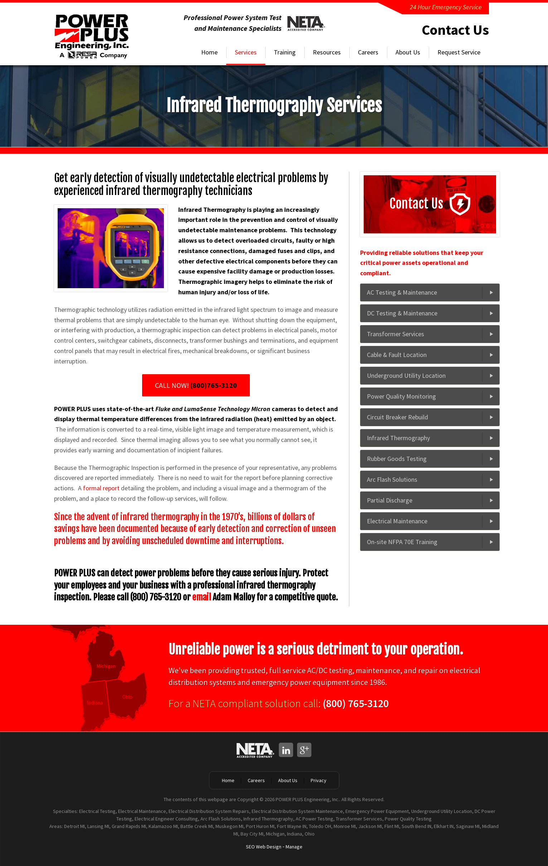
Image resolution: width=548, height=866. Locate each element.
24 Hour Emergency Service (446, 7)
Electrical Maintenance (397, 521)
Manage (294, 846)
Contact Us (455, 30)
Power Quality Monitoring (401, 396)
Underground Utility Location (406, 375)
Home (209, 52)
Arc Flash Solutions (392, 479)
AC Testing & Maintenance (402, 292)
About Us (408, 52)
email (201, 597)
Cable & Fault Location (397, 355)
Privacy (318, 780)
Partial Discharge (389, 500)
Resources (327, 52)
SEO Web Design (263, 846)
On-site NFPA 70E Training (402, 542)
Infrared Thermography (398, 438)
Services (246, 52)
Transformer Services (395, 334)
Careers (368, 52)
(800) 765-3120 (356, 703)
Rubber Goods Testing (397, 459)
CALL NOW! (196, 385)
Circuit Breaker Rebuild (397, 417)
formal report (101, 488)
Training (285, 52)
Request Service (458, 52)
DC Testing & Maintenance (402, 313)
